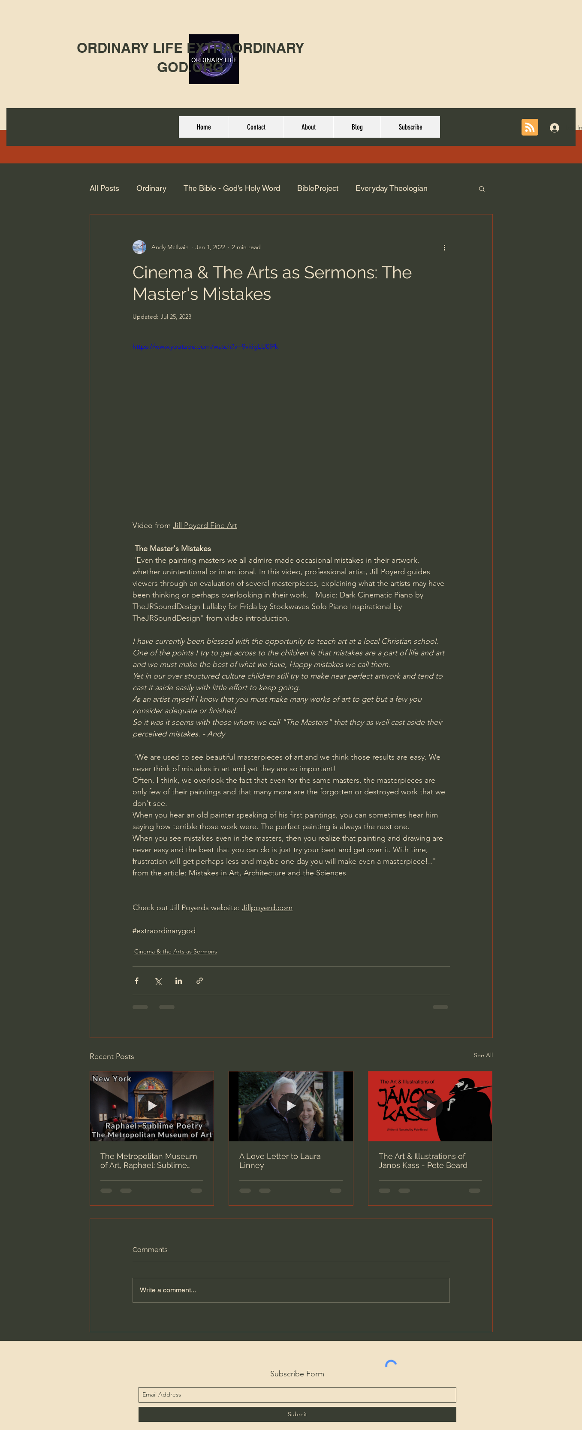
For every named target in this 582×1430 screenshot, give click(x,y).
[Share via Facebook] (137, 981)
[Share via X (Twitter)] (158, 981)
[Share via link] (200, 981)
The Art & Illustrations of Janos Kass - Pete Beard (423, 1161)
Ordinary (151, 188)
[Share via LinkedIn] (179, 981)
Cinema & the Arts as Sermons (175, 951)
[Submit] (297, 1414)
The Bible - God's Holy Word (232, 188)
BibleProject (317, 188)
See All (483, 1055)
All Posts (104, 188)
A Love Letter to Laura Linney (280, 1161)
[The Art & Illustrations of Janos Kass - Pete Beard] (430, 1106)
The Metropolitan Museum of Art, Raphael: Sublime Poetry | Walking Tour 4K (148, 1161)
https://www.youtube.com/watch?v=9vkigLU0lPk (205, 346)
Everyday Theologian (392, 188)
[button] (482, 188)
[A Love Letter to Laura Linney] (291, 1106)
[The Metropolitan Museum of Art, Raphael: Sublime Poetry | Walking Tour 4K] (152, 1106)
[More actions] (445, 247)
